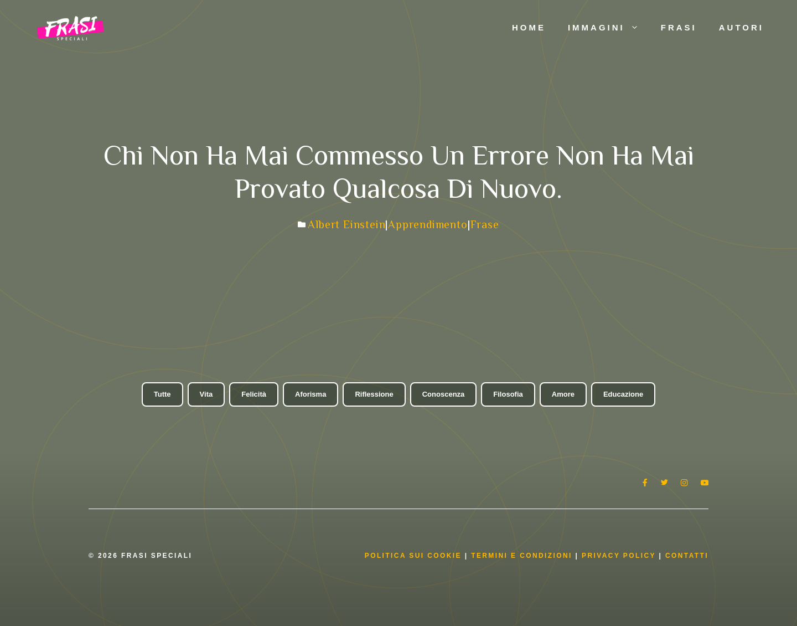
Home (529, 27)
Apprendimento (427, 224)
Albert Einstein (346, 224)
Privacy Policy (620, 556)
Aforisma (310, 394)
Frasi (679, 27)
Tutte (162, 394)
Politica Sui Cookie (413, 556)
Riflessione (374, 394)
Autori (741, 27)
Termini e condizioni (521, 556)
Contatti (686, 556)
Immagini (609, 27)
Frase (484, 224)
